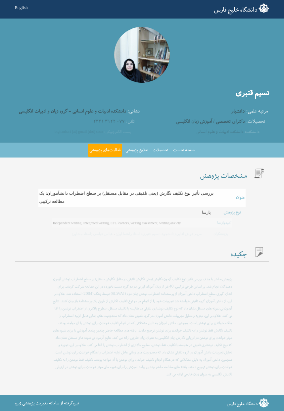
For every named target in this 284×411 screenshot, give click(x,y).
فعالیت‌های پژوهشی (104, 150)
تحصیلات (160, 150)
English (21, 7)
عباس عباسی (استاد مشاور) (92, 234)
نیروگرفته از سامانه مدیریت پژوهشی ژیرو (47, 403)
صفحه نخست (184, 150)
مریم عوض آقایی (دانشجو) (181, 234)
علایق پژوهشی (136, 150)
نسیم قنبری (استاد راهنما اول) (137, 234)
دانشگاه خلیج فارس (235, 10)
